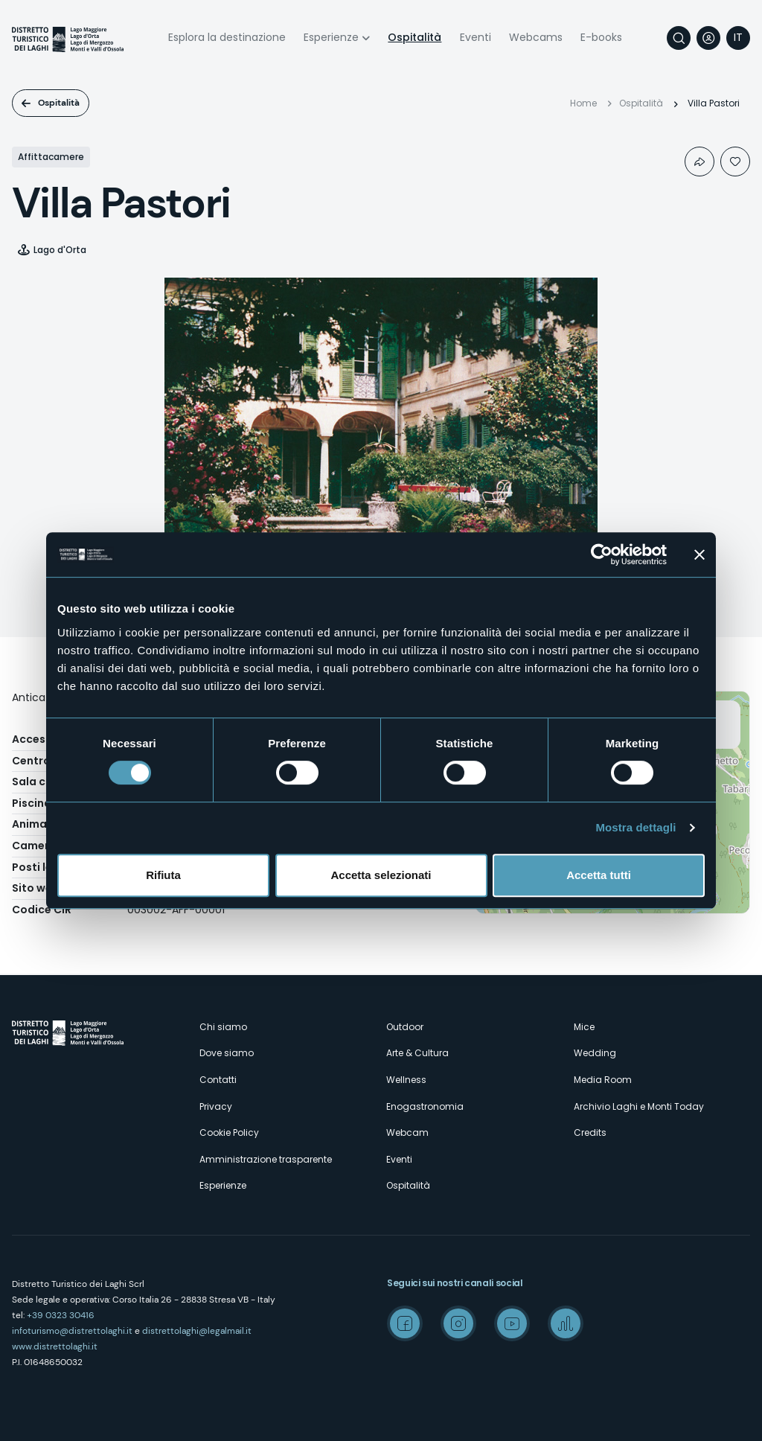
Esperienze (331, 37)
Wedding (595, 1053)
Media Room (603, 1079)
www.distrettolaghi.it (54, 1346)
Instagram (458, 1323)
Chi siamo (223, 1026)
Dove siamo (226, 1053)
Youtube (512, 1323)
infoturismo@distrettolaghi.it (72, 1331)
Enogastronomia (425, 1106)
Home (583, 103)
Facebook (405, 1323)
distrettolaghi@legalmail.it (197, 1331)
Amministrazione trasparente (265, 1159)
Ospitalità (414, 37)
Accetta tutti (598, 875)
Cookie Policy (229, 1132)
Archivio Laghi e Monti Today (639, 1106)
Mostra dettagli (635, 827)
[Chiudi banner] (699, 554)
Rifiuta (163, 875)
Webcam (407, 1132)
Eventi (475, 37)
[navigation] (738, 38)
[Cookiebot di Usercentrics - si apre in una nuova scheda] (602, 554)
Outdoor (404, 1026)
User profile (708, 38)
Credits (590, 1132)
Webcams (536, 37)
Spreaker (565, 1323)
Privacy (215, 1106)
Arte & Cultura (417, 1053)
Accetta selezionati (380, 875)
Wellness (406, 1079)
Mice (584, 1026)
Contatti (218, 1079)
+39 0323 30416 (61, 1315)
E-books (601, 37)
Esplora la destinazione (227, 37)
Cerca (679, 38)
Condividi (699, 161)
